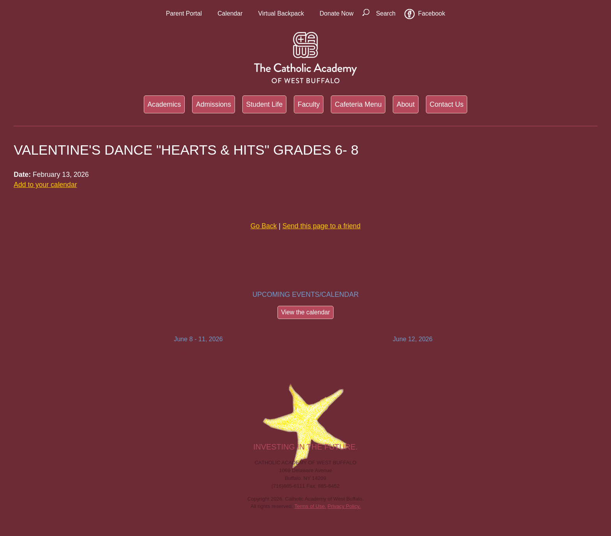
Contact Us (447, 104)
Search (386, 13)
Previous (95, 349)
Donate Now (336, 13)
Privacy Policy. (344, 506)
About (406, 104)
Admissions (213, 104)
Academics (164, 104)
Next (516, 349)
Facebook (431, 13)
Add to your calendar (45, 185)
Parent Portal (184, 13)
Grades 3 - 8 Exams (198, 353)
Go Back (264, 226)
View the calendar (305, 312)
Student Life (264, 104)
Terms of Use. (310, 506)
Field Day (412, 353)
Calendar (229, 13)
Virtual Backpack (281, 13)
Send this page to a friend (322, 226)
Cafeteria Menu (358, 104)
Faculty (309, 104)
